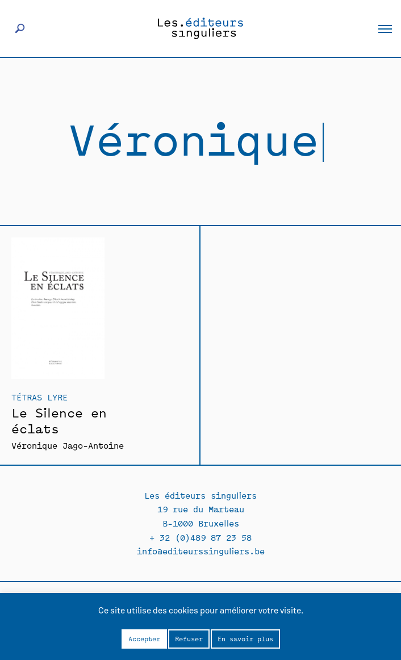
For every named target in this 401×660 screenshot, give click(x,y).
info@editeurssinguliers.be (201, 550)
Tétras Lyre (39, 396)
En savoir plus (245, 638)
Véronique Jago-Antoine (67, 445)
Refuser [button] (189, 638)
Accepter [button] (144, 638)
